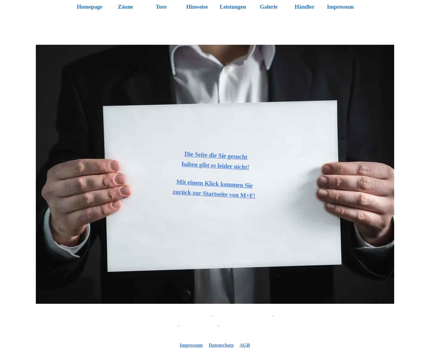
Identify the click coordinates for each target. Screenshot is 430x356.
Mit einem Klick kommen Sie (215, 183)
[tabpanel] (215, 320)
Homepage (89, 7)
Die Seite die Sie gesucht (214, 155)
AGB (244, 345)
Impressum (340, 7)
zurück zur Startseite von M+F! (215, 194)
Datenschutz (221, 345)
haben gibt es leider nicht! (215, 165)
